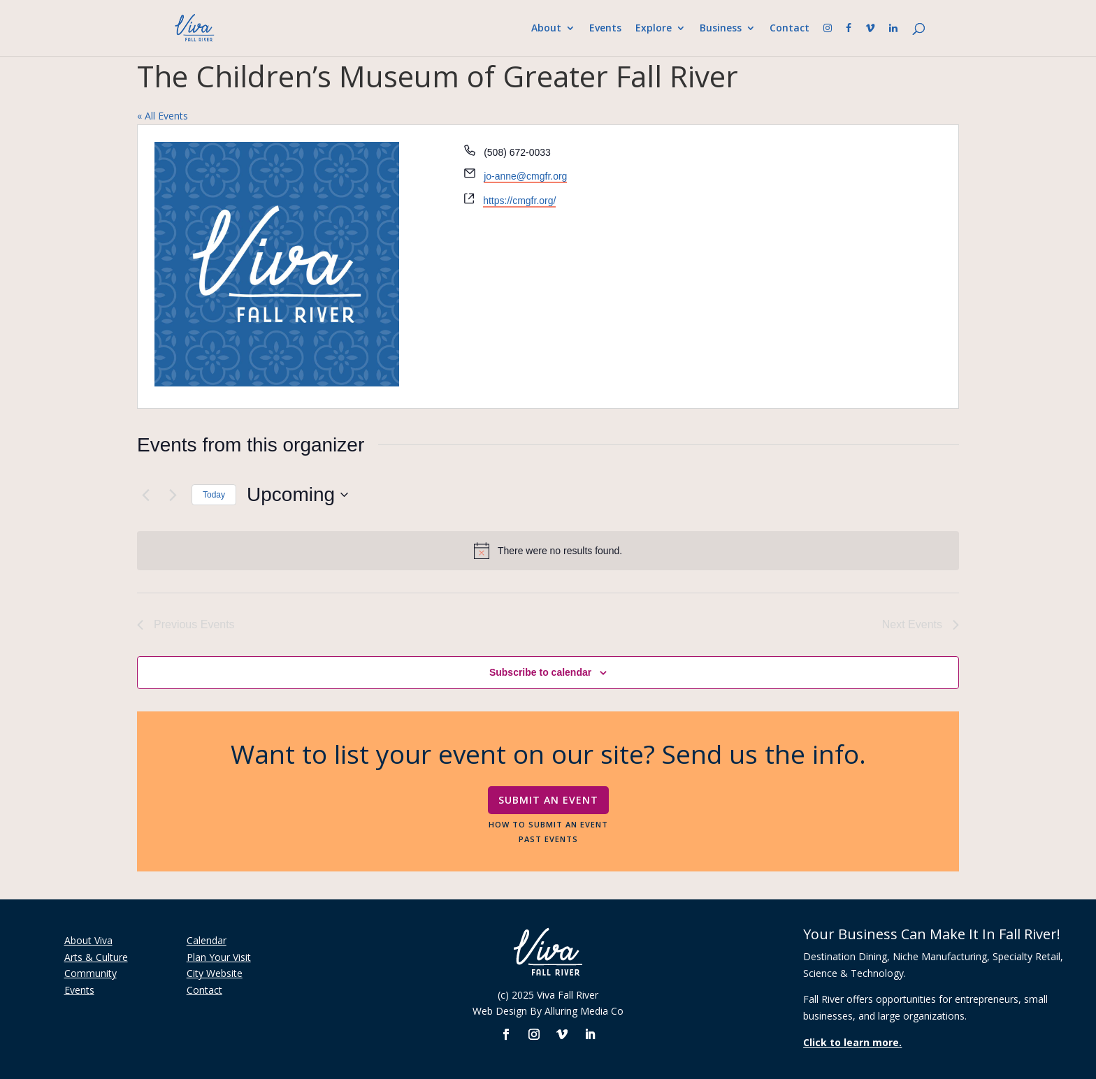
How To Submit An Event (548, 824)
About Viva (88, 940)
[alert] (548, 550)
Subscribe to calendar (540, 672)
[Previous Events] (145, 494)
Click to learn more (851, 1042)
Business (721, 28)
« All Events (162, 115)
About (546, 28)
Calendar (206, 940)
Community (90, 973)
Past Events (548, 838)
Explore (653, 28)
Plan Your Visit (219, 957)
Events (605, 28)
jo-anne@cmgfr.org (525, 176)
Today (214, 495)
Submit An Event (548, 799)
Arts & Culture (96, 957)
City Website (215, 973)
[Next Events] (172, 494)
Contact (789, 28)
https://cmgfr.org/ (519, 200)
